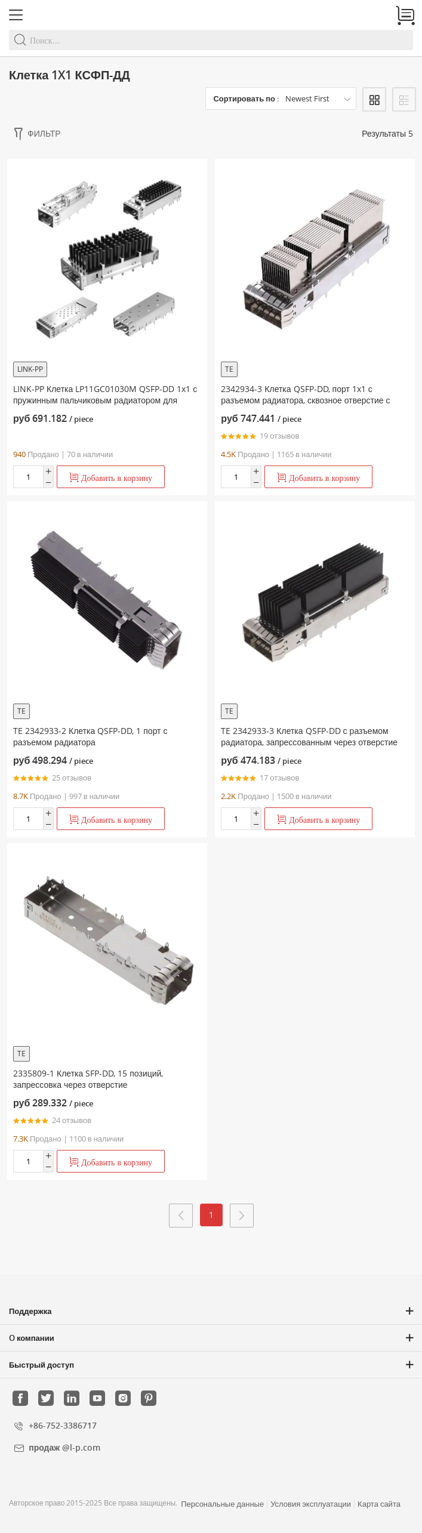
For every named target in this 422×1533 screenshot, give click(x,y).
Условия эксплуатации (310, 1503)
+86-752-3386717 (63, 1425)
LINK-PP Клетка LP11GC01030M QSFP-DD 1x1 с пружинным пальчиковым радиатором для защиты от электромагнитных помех (105, 400)
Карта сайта (379, 1503)
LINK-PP (30, 369)
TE (229, 369)
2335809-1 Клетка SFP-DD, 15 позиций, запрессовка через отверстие (88, 1079)
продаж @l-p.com (64, 1447)
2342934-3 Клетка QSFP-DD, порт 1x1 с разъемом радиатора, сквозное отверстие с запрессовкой (305, 400)
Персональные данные (222, 1503)
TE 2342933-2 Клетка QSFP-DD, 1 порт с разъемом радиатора (90, 736)
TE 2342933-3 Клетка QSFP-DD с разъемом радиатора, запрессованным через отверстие (309, 736)
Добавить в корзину (110, 477)
